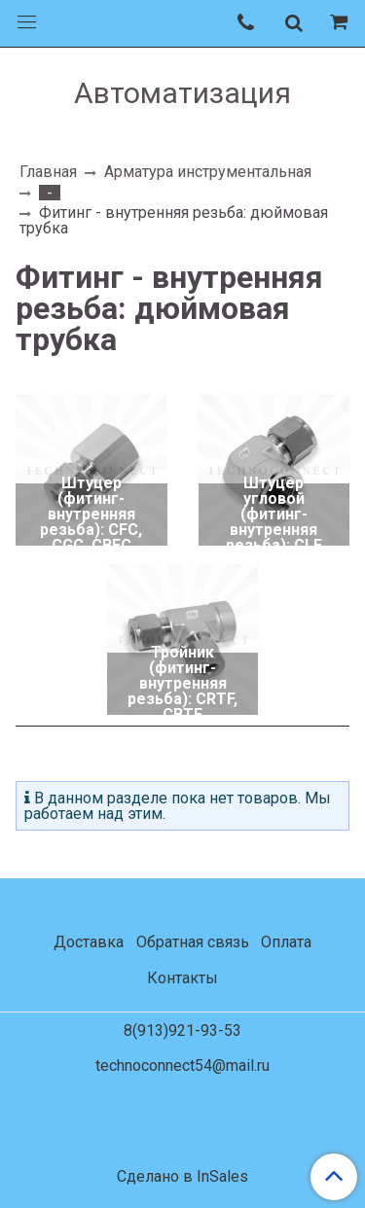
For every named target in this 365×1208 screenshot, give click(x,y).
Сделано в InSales (182, 1177)
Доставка (89, 942)
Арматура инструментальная (207, 171)
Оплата (286, 942)
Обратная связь (192, 942)
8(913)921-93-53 (182, 1030)
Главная (48, 171)
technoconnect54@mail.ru (182, 1065)
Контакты (182, 978)
